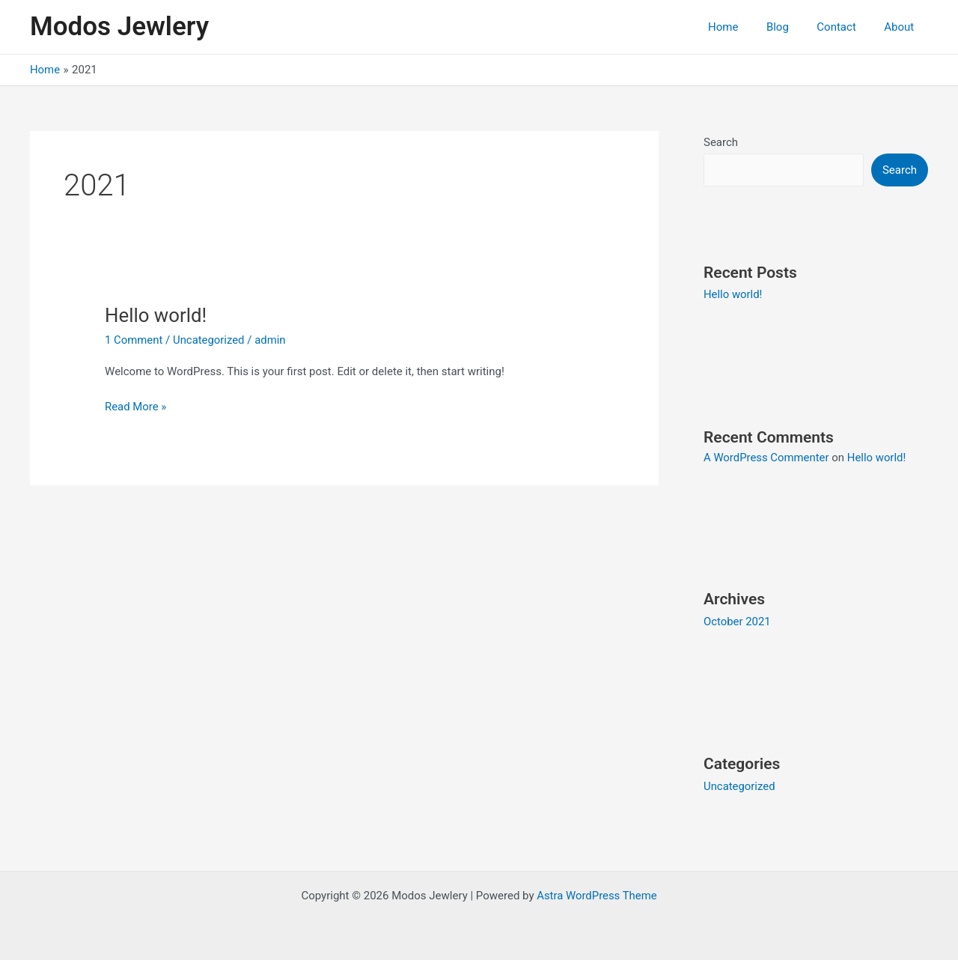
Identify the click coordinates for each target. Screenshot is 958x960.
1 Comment (134, 340)
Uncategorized (209, 340)
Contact (845, 27)
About (902, 27)
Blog (792, 27)
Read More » (136, 405)
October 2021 (737, 621)
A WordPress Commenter (767, 457)
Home (742, 27)
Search (721, 142)
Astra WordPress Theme (597, 894)
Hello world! (156, 315)
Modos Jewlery (119, 26)
